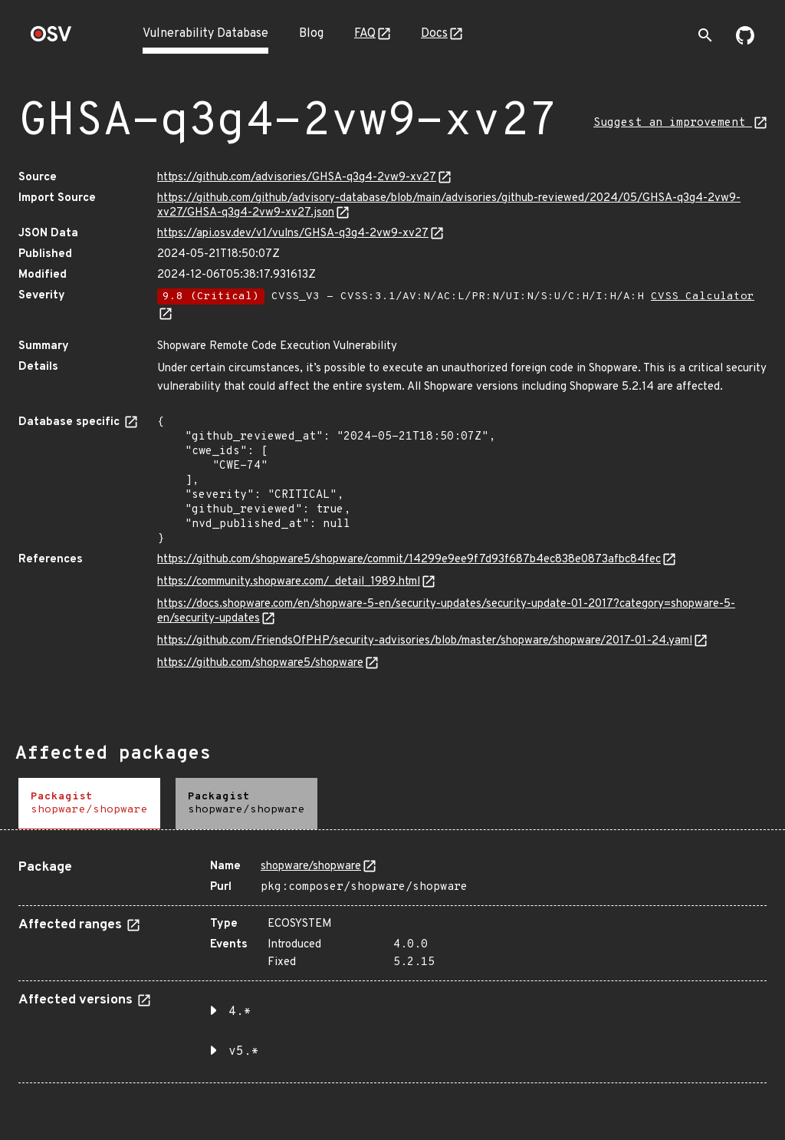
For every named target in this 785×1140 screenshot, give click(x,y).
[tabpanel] (392, 965)
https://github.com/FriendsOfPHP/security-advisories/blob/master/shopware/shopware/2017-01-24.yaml (424, 641)
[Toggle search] (705, 35)
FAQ (365, 33)
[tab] (89, 803)
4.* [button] (239, 1012)
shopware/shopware (311, 866)
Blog (311, 33)
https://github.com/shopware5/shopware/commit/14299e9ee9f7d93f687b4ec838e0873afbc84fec (409, 559)
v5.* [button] (243, 1051)
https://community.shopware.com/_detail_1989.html (288, 582)
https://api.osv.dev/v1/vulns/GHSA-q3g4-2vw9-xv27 (293, 233)
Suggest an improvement (672, 123)
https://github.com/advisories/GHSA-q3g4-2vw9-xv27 (296, 177)
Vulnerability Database (205, 33)
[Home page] (51, 38)
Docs (434, 33)
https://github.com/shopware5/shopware (260, 663)
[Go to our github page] (745, 41)
